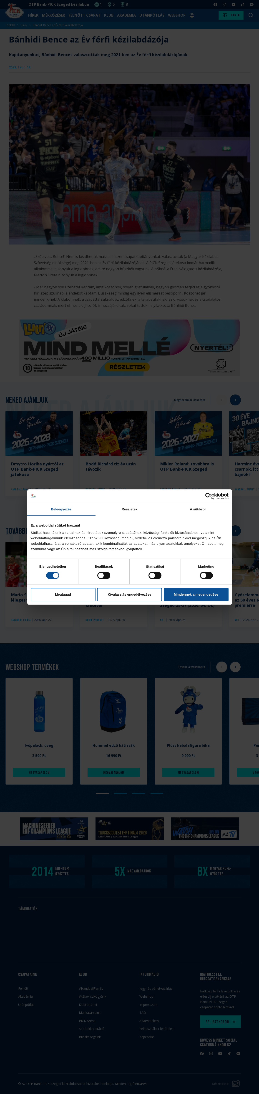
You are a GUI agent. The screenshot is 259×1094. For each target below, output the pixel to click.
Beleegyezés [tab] (61, 509)
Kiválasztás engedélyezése (129, 594)
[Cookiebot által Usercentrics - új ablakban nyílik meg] (209, 496)
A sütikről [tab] (198, 509)
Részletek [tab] (129, 509)
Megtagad (63, 594)
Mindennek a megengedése (196, 594)
